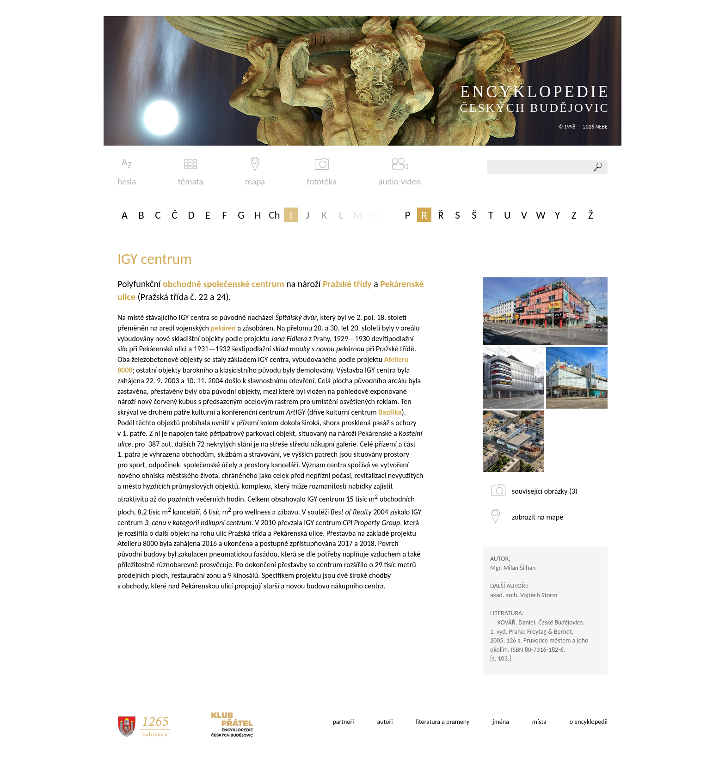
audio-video (399, 172)
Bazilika (389, 412)
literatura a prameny (443, 722)
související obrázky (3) (545, 491)
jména (500, 722)
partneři (343, 722)
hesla (126, 172)
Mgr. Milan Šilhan (513, 568)
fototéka (322, 172)
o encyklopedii (589, 722)
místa (539, 722)
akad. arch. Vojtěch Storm (523, 595)
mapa (255, 172)
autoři (385, 722)
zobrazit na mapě (537, 517)
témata (190, 172)
